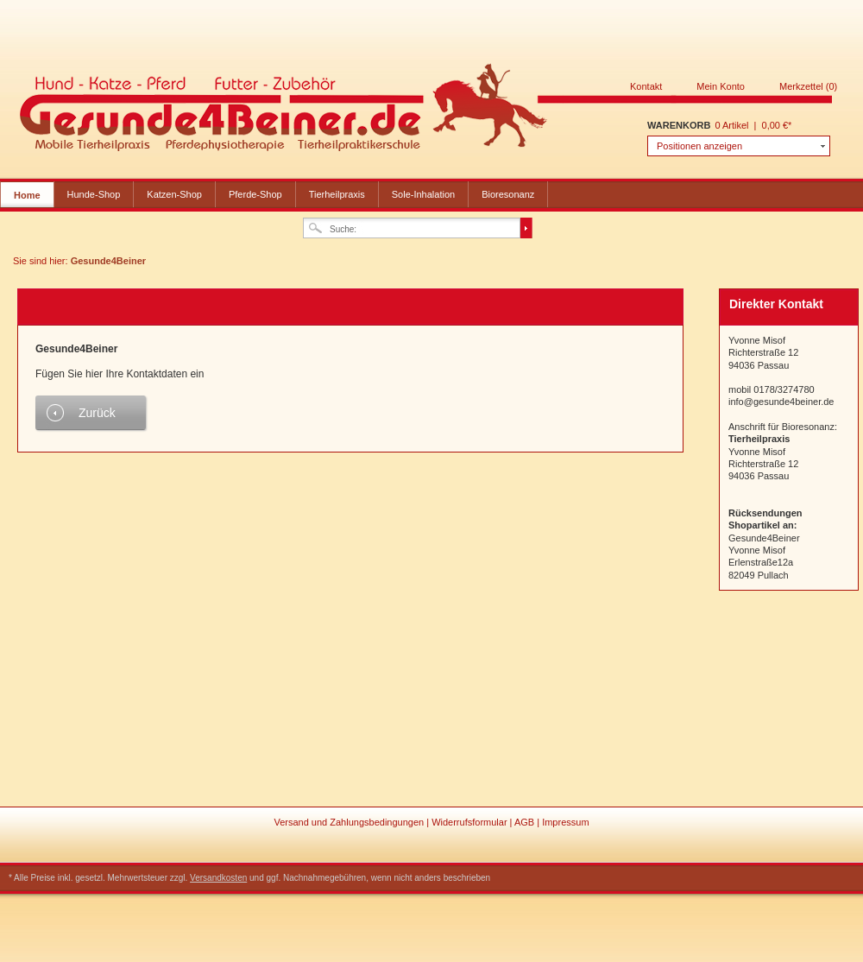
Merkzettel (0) (808, 86)
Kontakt (646, 86)
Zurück (97, 413)
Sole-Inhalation (423, 194)
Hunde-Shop (94, 194)
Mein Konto (720, 86)
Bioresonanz (508, 194)
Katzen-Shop (174, 194)
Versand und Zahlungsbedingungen (350, 822)
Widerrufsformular (470, 822)
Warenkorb (678, 125)
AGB (525, 822)
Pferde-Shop (255, 194)
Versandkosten (218, 878)
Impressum (565, 822)
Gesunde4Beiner (426, 110)
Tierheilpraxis (337, 194)
